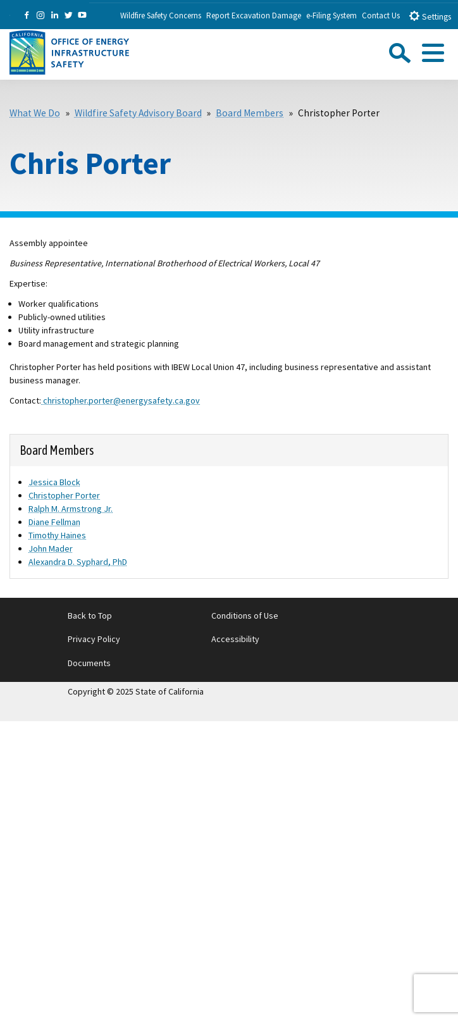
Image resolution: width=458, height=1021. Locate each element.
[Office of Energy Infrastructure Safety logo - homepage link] (69, 52)
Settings (430, 16)
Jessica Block (54, 482)
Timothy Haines (57, 535)
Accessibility (235, 639)
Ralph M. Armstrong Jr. (70, 508)
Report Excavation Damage (253, 15)
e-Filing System (331, 15)
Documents (89, 663)
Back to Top (90, 615)
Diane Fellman (54, 522)
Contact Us (381, 15)
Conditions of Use (244, 615)
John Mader (50, 548)
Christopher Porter (64, 495)
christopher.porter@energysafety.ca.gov (120, 400)
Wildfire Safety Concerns (160, 15)
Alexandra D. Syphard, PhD (77, 561)
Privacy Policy (94, 639)
